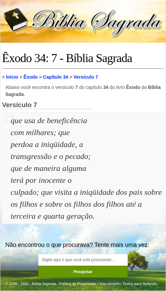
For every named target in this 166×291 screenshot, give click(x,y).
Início (12, 77)
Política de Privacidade (77, 284)
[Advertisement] (129, 147)
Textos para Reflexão (140, 284)
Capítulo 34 (55, 77)
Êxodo (31, 77)
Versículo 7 (86, 77)
